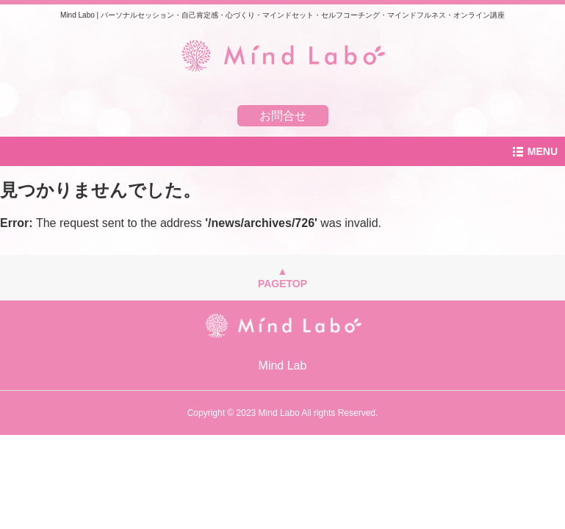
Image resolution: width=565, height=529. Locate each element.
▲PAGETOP (282, 277)
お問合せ (282, 115)
